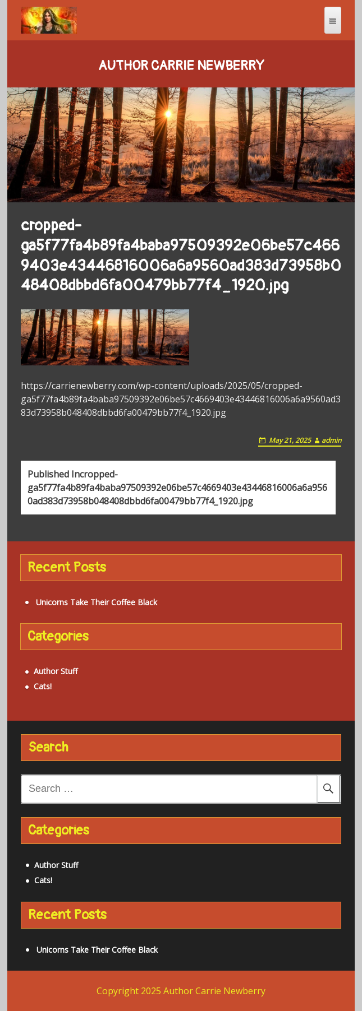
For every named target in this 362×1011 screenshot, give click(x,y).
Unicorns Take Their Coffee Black (96, 602)
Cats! (43, 686)
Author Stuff (55, 671)
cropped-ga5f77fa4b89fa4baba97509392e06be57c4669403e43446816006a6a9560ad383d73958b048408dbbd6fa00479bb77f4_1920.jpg (177, 487)
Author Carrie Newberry (181, 66)
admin (331, 440)
